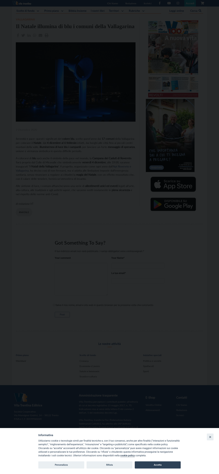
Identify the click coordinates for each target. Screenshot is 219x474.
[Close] (210, 437)
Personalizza (61, 464)
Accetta (158, 464)
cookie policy (127, 455)
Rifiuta (109, 464)
